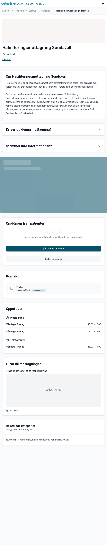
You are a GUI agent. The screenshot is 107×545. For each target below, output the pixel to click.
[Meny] (103, 3)
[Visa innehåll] (99, 129)
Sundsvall (45, 11)
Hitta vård (19, 11)
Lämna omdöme (53, 248)
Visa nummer (38, 290)
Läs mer (6, 59)
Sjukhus (32, 11)
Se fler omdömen (53, 259)
